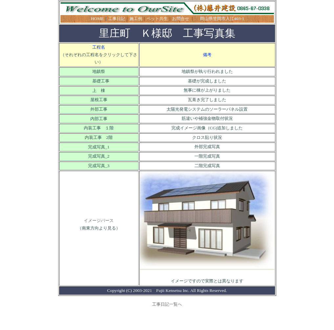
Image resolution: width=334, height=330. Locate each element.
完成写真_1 (98, 146)
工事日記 (116, 18)
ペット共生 (157, 18)
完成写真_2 (98, 156)
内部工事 (98, 118)
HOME (97, 18)
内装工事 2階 (99, 137)
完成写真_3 (98, 165)
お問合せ (180, 18)
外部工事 (98, 109)
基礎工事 (98, 80)
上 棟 (98, 90)
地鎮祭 (98, 71)
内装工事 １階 (99, 127)
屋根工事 (98, 99)
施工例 (135, 18)
